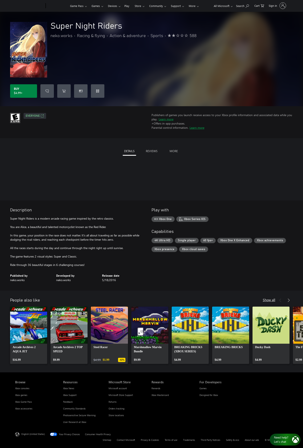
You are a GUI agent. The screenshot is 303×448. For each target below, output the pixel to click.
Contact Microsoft (126, 440)
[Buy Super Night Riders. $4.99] (23, 91)
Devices (112, 6)
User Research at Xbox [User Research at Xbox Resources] (74, 422)
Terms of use (171, 440)
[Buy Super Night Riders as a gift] (81, 91)
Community (156, 6)
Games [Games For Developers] (203, 388)
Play (126, 6)
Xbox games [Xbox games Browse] (21, 395)
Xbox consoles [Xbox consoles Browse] (22, 388)
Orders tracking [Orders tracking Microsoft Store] (116, 408)
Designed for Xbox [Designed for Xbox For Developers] (208, 395)
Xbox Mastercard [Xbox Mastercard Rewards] (160, 395)
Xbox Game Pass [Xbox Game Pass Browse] (23, 401)
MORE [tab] (174, 151)
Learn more (166, 119)
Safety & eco (232, 440)
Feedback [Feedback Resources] (68, 401)
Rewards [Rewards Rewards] (156, 388)
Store (138, 6)
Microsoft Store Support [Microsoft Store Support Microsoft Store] (121, 395)
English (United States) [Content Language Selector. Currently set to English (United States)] (33, 434)
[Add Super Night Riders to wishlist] (47, 91)
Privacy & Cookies (150, 440)
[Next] (288, 300)
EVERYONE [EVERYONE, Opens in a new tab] (35, 116)
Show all (269, 300)
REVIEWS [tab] (151, 151)
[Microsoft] (29, 6)
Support (176, 6)
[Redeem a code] (97, 91)
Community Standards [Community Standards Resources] (74, 408)
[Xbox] (57, 6)
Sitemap (107, 440)
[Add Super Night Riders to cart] (64, 91)
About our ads (252, 440)
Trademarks (189, 440)
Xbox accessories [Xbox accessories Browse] (23, 408)
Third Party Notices (210, 440)
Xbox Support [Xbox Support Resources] (70, 395)
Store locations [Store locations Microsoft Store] (116, 415)
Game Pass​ (77, 6)
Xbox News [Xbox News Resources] (68, 388)
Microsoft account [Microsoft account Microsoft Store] (118, 388)
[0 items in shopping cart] (259, 5)
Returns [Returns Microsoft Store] (113, 401)
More (192, 6)
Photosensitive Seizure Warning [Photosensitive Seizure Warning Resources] (79, 415)
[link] (28, 335)
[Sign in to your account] (277, 6)
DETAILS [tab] (129, 151)
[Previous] (280, 300)
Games (96, 6)
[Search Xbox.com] (242, 5)
